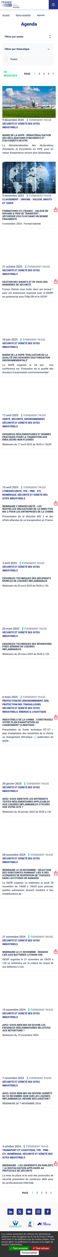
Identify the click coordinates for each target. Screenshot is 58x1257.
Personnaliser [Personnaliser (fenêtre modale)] (29, 1252)
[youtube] (29, 1211)
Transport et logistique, (19, 1150)
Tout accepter (19, 1248)
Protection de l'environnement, (23, 700)
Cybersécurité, (12, 491)
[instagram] (38, 1212)
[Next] (53, 73)
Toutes (13, 59)
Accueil (6, 15)
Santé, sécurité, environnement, (23, 419)
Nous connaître (23, 15)
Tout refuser (41, 1248)
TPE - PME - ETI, (32, 491)
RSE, (46, 700)
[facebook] (47, 1211)
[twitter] (19, 1211)
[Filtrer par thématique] (27, 49)
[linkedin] (10, 1211)
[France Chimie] (10, 4)
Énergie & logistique (32, 711)
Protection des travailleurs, (21, 704)
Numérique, (10, 494)
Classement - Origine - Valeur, (22, 199)
